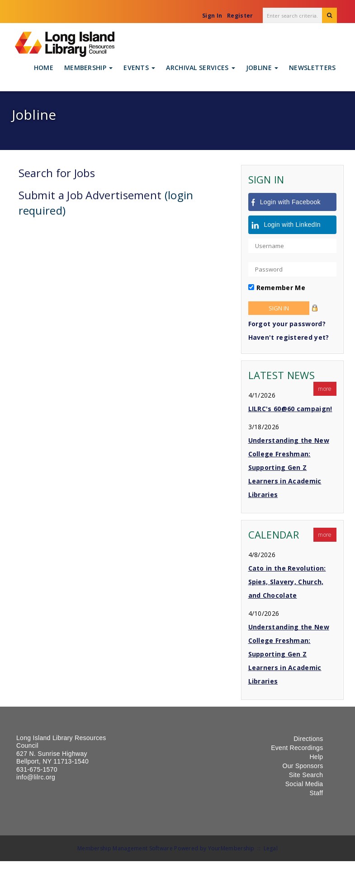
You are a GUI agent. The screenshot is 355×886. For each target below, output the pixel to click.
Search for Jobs (57, 172)
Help (316, 756)
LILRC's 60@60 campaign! (290, 408)
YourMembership (231, 848)
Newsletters (312, 67)
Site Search (306, 774)
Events (139, 67)
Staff (316, 793)
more (324, 389)
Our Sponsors (302, 765)
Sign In (212, 15)
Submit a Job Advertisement (90, 195)
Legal (271, 848)
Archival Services (200, 67)
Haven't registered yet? (288, 337)
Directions (308, 738)
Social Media (304, 784)
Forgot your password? (287, 323)
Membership (88, 67)
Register (240, 15)
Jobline (262, 67)
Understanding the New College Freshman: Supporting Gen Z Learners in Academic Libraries (288, 467)
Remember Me (280, 287)
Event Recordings (297, 747)
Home (43, 67)
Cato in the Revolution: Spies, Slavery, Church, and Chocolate (287, 582)
